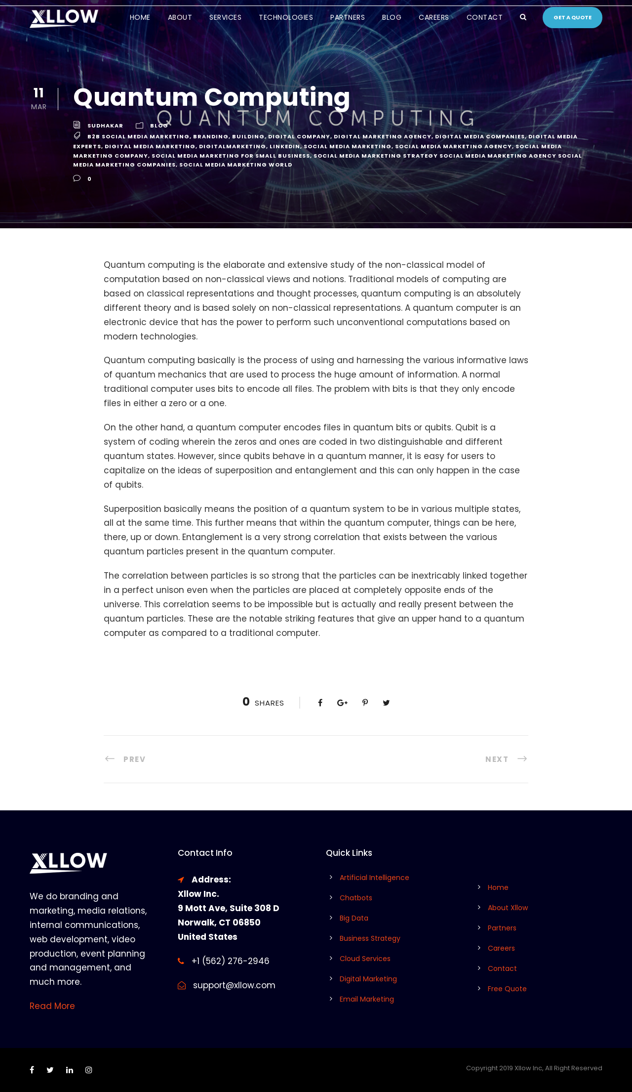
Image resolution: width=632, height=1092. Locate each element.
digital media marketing (150, 146)
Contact (485, 17)
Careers (434, 17)
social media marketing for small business (231, 156)
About (180, 17)
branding (211, 136)
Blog (391, 17)
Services (225, 17)
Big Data (354, 918)
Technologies (286, 17)
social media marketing (348, 146)
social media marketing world (235, 164)
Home (140, 17)
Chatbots (356, 898)
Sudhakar (105, 125)
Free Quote (507, 989)
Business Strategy (370, 938)
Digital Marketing (368, 979)
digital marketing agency (383, 136)
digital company (299, 136)
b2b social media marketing (138, 136)
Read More (52, 1006)
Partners (347, 17)
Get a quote (572, 17)
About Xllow (508, 908)
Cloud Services (365, 959)
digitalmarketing (232, 146)
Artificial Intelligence (374, 877)
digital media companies (480, 136)
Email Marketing (367, 999)
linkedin (285, 146)
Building (248, 136)
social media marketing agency (453, 146)
